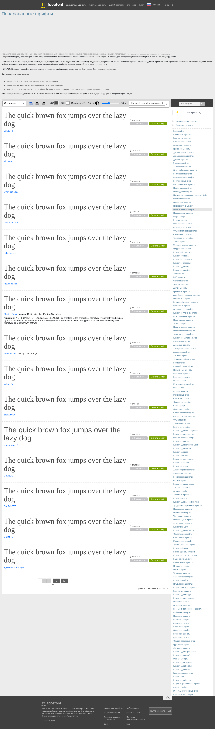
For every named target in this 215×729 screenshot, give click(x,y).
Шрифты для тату (181, 267)
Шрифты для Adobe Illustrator (186, 502)
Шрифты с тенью (180, 466)
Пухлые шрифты (180, 570)
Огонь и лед (178, 388)
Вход (167, 5)
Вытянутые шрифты (182, 591)
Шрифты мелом (180, 498)
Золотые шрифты (181, 623)
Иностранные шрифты (183, 320)
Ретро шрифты (179, 217)
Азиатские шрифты (181, 345)
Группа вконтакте (160, 711)
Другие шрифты (180, 288)
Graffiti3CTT (10, 506)
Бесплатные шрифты (76, 5)
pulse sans (9, 253)
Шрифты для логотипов (183, 530)
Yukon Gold (9, 384)
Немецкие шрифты (181, 616)
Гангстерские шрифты (183, 673)
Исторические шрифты (183, 309)
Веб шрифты (179, 363)
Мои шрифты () (193, 113)
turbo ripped (9, 353)
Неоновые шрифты (181, 605)
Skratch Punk (10, 314)
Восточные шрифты (182, 142)
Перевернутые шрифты (183, 520)
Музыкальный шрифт (182, 541)
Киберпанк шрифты (181, 612)
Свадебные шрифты (182, 402)
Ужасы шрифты (180, 242)
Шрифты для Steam (182, 680)
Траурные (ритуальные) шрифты (187, 505)
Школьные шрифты (181, 427)
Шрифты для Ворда (182, 595)
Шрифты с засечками (182, 263)
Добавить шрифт (133, 708)
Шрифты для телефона (183, 598)
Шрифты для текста (182, 448)
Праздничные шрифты (183, 213)
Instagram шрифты (181, 341)
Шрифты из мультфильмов (185, 338)
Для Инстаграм (116, 5)
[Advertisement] (84, 35)
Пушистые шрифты (181, 566)
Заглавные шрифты (182, 167)
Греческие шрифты (181, 292)
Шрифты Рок (178, 677)
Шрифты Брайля (180, 580)
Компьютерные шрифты (183, 177)
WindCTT (8, 131)
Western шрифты (180, 284)
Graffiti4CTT (10, 537)
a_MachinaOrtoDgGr (14, 567)
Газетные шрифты (181, 620)
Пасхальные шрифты (182, 509)
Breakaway (9, 415)
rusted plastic (10, 284)
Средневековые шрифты (184, 416)
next (57, 580)
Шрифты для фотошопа (183, 484)
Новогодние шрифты (182, 192)
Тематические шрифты (183, 334)
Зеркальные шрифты (182, 523)
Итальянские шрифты (183, 584)
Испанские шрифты (181, 513)
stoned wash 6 (11, 445)
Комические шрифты (182, 174)
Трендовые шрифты (182, 516)
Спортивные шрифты (182, 538)
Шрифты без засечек (182, 252)
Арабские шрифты (181, 352)
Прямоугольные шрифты (184, 327)
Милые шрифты (180, 687)
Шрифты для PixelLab (182, 666)
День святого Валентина (184, 359)
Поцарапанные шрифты (183, 209)
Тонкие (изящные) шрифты (185, 545)
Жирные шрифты (181, 163)
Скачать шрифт (158, 123)
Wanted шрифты (180, 281)
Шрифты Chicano (180, 548)
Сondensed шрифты (182, 398)
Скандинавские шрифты (184, 641)
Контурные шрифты (182, 181)
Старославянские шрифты (185, 231)
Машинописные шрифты (184, 185)
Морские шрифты (181, 602)
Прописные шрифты (182, 202)
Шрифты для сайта (181, 270)
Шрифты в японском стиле (185, 313)
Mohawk (8, 161)
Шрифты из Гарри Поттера (185, 555)
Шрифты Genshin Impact (184, 587)
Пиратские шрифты (181, 630)
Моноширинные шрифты (184, 316)
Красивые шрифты (181, 377)
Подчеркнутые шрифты (183, 206)
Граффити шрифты (181, 149)
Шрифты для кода (181, 441)
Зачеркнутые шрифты (183, 577)
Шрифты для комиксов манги (186, 445)
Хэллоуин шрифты (181, 423)
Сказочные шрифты (182, 227)
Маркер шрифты (180, 381)
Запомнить (139, 123)
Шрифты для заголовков (184, 434)
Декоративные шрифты (183, 152)
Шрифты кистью (180, 456)
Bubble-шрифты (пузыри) (184, 552)
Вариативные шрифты (183, 563)
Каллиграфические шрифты (185, 302)
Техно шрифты (179, 324)
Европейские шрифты (183, 366)
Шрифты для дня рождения (185, 431)
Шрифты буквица (180, 256)
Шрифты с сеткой (181, 463)
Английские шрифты (182, 473)
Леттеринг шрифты (181, 648)
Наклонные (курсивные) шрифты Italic (190, 195)
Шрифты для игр (180, 452)
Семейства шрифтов (182, 234)
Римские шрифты (181, 395)
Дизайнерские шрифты (183, 156)
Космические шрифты (183, 477)
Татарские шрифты (181, 573)
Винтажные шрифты (182, 138)
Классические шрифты (183, 694)
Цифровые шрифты (182, 249)
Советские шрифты (181, 409)
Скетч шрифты (179, 406)
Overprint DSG (11, 222)
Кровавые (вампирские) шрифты (187, 609)
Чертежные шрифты (182, 306)
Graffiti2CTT (10, 476)
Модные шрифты (180, 659)
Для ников (131, 5)
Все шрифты (178, 131)
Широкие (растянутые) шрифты (187, 684)
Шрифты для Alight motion (184, 652)
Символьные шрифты (183, 534)
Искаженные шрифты (182, 370)
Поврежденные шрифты (184, 331)
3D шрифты (178, 274)
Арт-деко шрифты (181, 356)
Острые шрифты (180, 481)
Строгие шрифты (180, 491)
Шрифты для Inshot (181, 670)
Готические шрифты (182, 145)
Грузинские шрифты (182, 645)
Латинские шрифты (184, 125)
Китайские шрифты (181, 634)
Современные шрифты (183, 413)
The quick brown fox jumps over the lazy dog (65, 119)
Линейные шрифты (181, 495)
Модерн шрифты (180, 391)
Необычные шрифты (182, 188)
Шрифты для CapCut (182, 655)
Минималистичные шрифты (185, 691)
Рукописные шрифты (182, 224)
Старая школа (179, 420)
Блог (141, 5)
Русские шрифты (180, 220)
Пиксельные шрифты (182, 299)
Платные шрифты (97, 5)
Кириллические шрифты (186, 121)
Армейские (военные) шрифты (186, 295)
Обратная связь (133, 713)
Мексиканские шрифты (183, 384)
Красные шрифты (181, 637)
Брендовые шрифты (182, 135)
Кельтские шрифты (181, 374)
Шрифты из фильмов (182, 259)
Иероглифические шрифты (185, 170)
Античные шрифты (181, 488)
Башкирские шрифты (182, 559)
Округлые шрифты (181, 199)
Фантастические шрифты (184, 438)
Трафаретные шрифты (183, 238)
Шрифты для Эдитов (182, 662)
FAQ (128, 724)
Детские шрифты (180, 160)
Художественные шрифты (184, 245)
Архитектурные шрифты (184, 470)
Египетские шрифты (182, 627)
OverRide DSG (11, 192)
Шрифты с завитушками (184, 459)
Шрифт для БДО (180, 527)
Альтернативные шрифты (184, 349)
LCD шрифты (179, 277)
